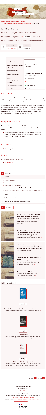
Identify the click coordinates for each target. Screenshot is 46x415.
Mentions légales (24, 397)
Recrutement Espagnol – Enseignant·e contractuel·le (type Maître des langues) (28, 231)
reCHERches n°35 (23, 307)
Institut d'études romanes (7, 21)
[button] (35, 378)
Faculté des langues (11, 48)
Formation (16, 21)
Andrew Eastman (9, 162)
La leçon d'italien (23, 334)
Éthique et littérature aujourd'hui (23, 362)
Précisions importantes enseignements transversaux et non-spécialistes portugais (29, 246)
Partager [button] (31, 378)
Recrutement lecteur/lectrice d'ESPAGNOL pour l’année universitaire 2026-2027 (29, 215)
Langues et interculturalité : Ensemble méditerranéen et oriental (17, 23)
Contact (24, 390)
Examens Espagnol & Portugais (26, 272)
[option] (23, 219)
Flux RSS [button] (39, 378)
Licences (23, 21)
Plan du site (15, 397)
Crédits (32, 397)
